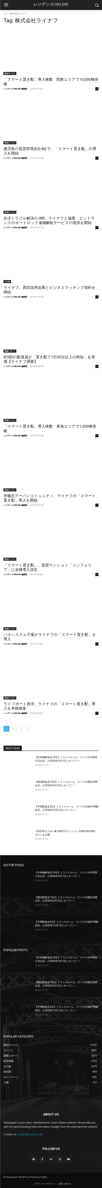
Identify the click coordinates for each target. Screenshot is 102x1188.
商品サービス (10, 73)
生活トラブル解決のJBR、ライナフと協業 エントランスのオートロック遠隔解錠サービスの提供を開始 (49, 220)
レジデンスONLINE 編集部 (15, 88)
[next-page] (28, 729)
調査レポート (10, 351)
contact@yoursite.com (30, 1134)
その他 (7, 281)
